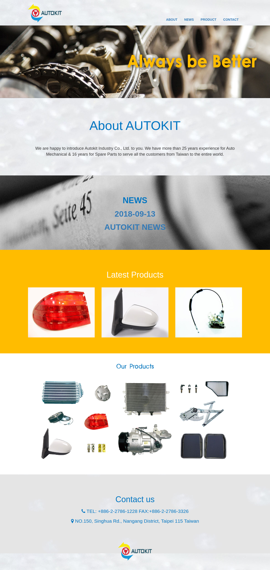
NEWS (189, 19)
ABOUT (172, 19)
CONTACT (231, 19)
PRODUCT (208, 19)
